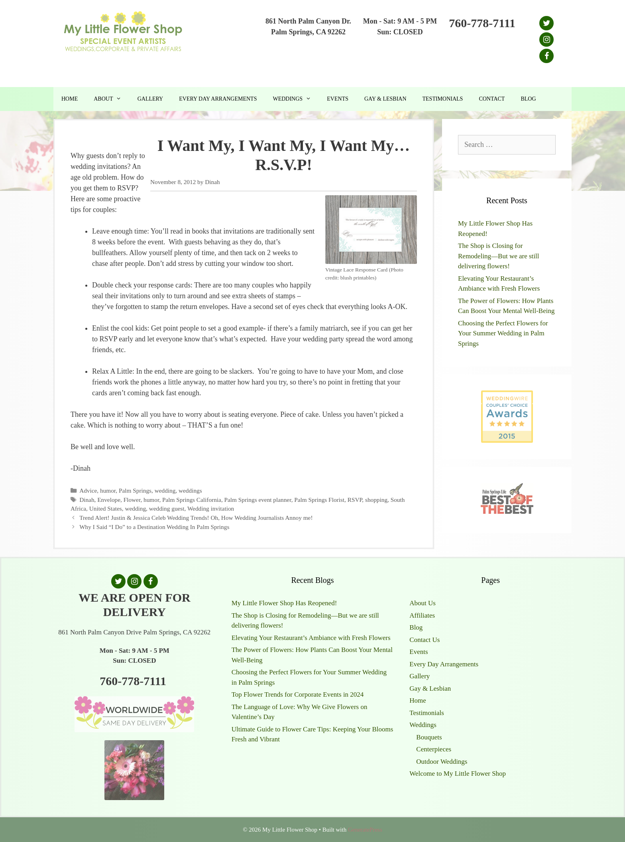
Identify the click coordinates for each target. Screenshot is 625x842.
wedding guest (167, 508)
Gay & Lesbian (385, 99)
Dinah (86, 499)
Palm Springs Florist (319, 499)
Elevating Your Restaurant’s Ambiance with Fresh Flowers (311, 638)
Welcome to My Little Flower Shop (457, 773)
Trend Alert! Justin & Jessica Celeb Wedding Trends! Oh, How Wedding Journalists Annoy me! (195, 517)
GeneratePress (365, 829)
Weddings (296, 99)
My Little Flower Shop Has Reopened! (284, 603)
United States (105, 508)
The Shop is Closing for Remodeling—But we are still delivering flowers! (498, 256)
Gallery (150, 99)
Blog (528, 99)
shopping (376, 499)
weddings (190, 490)
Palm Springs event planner (257, 499)
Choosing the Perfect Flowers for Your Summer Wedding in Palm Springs (503, 333)
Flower (132, 499)
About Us (422, 603)
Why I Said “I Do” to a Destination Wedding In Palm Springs (154, 526)
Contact (492, 99)
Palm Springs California (191, 499)
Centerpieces (433, 749)
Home (69, 99)
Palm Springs (135, 490)
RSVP (355, 499)
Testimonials (443, 99)
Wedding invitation (210, 508)
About (111, 99)
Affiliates (422, 615)
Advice (88, 490)
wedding (165, 490)
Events (337, 99)
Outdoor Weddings (441, 761)
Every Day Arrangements (218, 99)
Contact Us (424, 640)
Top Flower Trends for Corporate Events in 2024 (298, 694)
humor (108, 490)
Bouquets (429, 737)
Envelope (108, 499)
